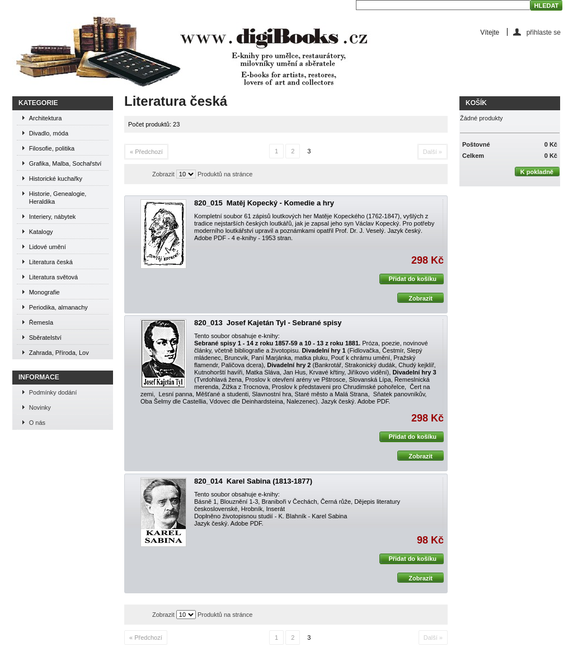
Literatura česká (51, 262)
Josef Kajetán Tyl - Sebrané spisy (284, 322)
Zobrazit (163, 174)
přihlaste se (544, 32)
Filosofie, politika (51, 148)
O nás (37, 422)
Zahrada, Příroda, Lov (59, 352)
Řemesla (41, 322)
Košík (476, 103)
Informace (38, 377)
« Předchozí (146, 151)
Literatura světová (53, 277)
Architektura (45, 118)
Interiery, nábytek (52, 216)
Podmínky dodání (53, 392)
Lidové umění (47, 246)
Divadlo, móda (48, 133)
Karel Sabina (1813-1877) (269, 481)
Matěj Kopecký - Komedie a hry (280, 203)
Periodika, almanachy (58, 307)
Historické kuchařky (55, 178)
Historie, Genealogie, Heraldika (58, 197)
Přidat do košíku (407, 279)
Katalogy (41, 231)
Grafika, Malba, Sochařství (65, 163)
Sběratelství (45, 337)
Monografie (44, 292)
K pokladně (534, 171)
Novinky (40, 407)
